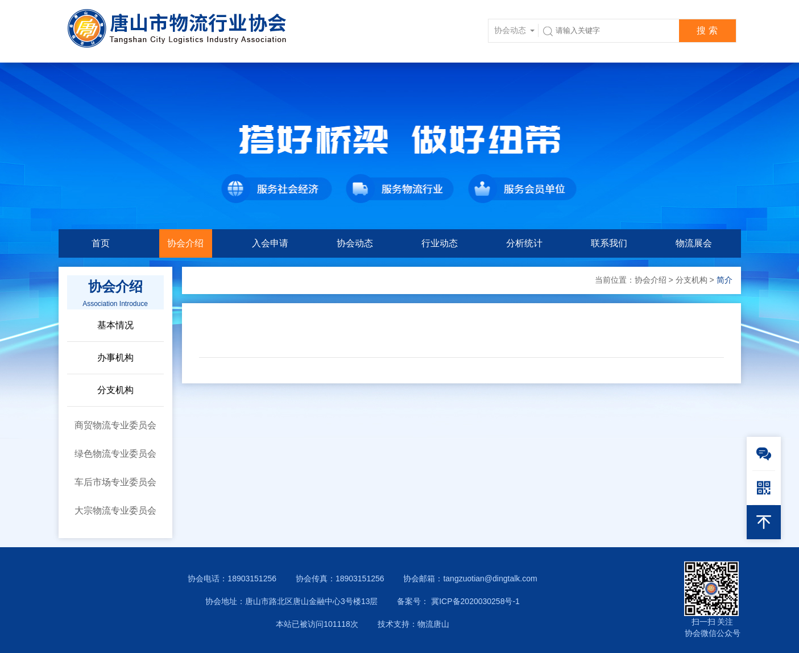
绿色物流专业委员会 (115, 453)
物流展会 (694, 243)
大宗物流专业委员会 (115, 510)
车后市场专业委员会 (115, 482)
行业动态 (439, 243)
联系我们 (609, 243)
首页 (101, 243)
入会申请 (270, 243)
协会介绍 (185, 243)
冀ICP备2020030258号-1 (474, 601)
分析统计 (524, 243)
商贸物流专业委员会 (115, 425)
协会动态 (355, 243)
